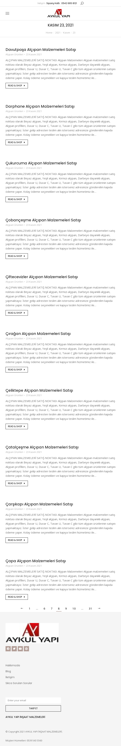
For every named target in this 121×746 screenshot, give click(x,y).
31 (90, 608)
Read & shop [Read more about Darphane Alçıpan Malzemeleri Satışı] (16, 142)
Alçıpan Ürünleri (14, 54)
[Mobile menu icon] (7, 13)
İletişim (10, 677)
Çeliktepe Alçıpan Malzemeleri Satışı (39, 390)
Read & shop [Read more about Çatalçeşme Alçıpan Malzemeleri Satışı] (16, 483)
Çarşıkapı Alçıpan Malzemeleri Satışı (39, 504)
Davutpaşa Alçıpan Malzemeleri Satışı (41, 49)
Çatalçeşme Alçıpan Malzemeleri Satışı (42, 447)
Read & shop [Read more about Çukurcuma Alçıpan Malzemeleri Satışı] (16, 199)
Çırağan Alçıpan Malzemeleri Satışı (38, 333)
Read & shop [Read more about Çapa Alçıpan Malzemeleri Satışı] (16, 596)
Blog (8, 671)
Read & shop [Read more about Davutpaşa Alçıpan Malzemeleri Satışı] (16, 85)
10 (74, 608)
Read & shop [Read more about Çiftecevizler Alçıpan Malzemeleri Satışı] (16, 312)
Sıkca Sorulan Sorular (19, 683)
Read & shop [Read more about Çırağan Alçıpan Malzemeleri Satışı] (16, 369)
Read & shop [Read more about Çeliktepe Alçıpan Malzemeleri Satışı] (16, 426)
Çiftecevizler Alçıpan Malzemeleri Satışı (42, 276)
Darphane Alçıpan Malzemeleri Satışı (40, 106)
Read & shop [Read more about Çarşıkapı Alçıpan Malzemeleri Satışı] (16, 540)
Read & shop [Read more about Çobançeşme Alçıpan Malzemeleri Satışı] (16, 256)
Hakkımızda (13, 665)
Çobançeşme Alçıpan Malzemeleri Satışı (43, 220)
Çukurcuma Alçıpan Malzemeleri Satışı (41, 163)
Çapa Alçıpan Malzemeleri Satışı (36, 560)
